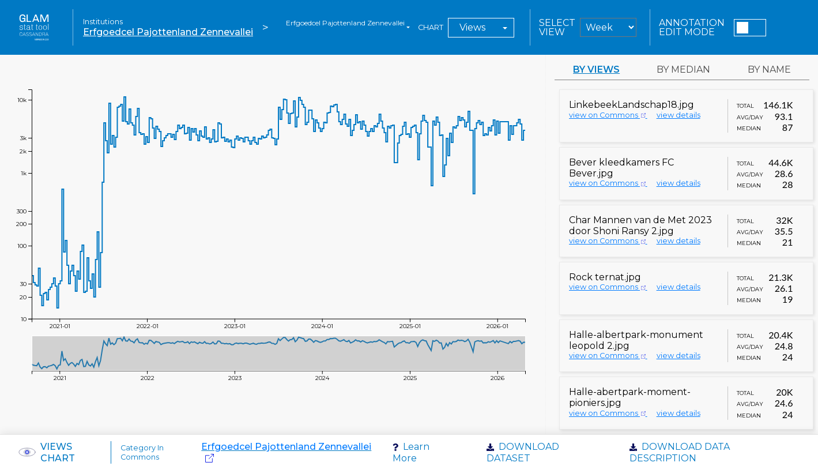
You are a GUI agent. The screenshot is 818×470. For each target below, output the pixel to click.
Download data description (679, 452)
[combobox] (347, 27)
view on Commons (608, 115)
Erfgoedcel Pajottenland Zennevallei (168, 32)
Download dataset (523, 452)
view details (678, 115)
